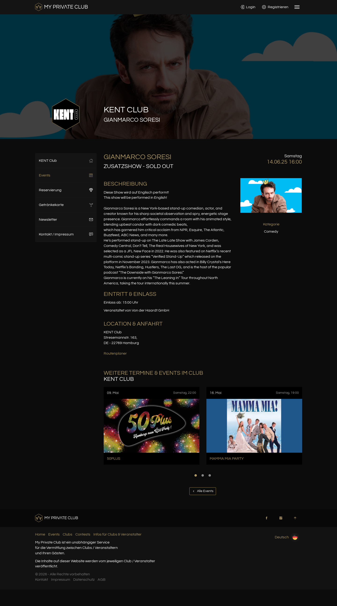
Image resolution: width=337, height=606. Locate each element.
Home (40, 534)
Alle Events (202, 491)
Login (247, 7)
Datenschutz (84, 579)
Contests (82, 534)
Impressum (60, 579)
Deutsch (287, 537)
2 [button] (202, 475)
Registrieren (275, 7)
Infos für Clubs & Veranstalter (117, 534)
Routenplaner (115, 353)
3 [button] (209, 475)
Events (66, 175)
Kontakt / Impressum (66, 234)
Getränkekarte (66, 204)
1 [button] (195, 475)
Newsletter (66, 219)
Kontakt (41, 579)
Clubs (67, 534)
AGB (102, 579)
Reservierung (66, 190)
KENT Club (66, 160)
